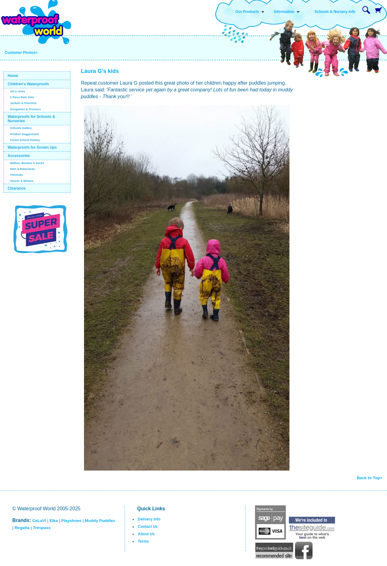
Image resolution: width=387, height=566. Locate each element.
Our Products (247, 12)
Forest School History (25, 140)
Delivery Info (149, 519)
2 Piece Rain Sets (22, 97)
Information (284, 12)
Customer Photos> (21, 52)
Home (13, 76)
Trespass (42, 527)
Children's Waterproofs (28, 84)
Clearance (17, 188)
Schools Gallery (21, 128)
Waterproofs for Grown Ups (32, 147)
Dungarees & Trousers (25, 109)
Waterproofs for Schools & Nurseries (31, 118)
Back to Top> (369, 478)
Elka (54, 520)
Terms (143, 541)
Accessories (19, 156)
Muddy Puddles (100, 520)
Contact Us (148, 526)
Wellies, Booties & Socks (27, 163)
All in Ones (17, 91)
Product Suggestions (24, 134)
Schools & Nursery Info (334, 12)
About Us (146, 534)
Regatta (22, 527)
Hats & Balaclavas (22, 169)
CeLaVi (39, 520)
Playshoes (71, 520)
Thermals (16, 174)
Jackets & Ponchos (23, 103)
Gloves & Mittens (22, 181)
